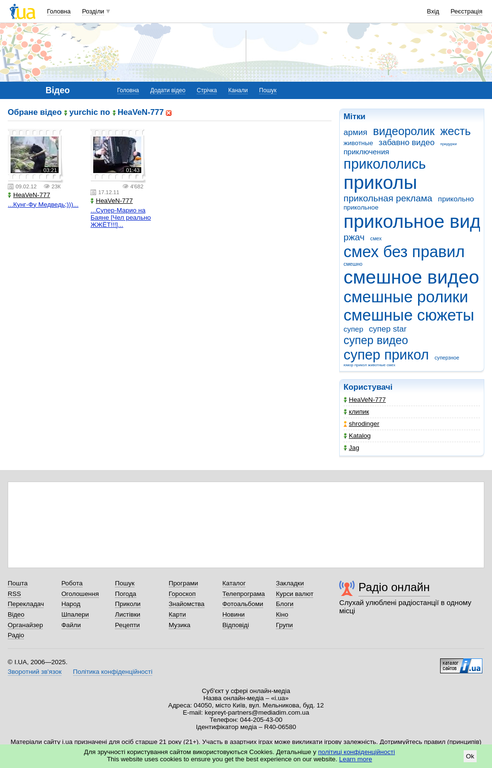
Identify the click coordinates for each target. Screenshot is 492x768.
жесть (455, 131)
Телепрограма (243, 593)
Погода (125, 593)
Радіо (16, 635)
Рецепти (127, 625)
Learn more (355, 759)
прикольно (456, 199)
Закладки (290, 583)
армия (355, 132)
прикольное (361, 207)
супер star (387, 329)
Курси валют (294, 593)
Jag (351, 447)
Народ (71, 603)
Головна (59, 11)
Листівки (127, 614)
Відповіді (235, 625)
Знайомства (187, 603)
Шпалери (75, 614)
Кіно (282, 614)
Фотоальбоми (242, 603)
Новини (233, 614)
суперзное (446, 357)
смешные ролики (406, 297)
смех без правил (404, 251)
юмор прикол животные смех (369, 365)
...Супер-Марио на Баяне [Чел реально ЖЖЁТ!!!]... (120, 217)
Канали (238, 90)
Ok (470, 756)
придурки (448, 144)
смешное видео (411, 277)
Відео (16, 614)
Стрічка (207, 90)
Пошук (267, 90)
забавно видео (406, 142)
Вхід (433, 11)
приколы (380, 182)
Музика (179, 625)
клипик (356, 411)
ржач (354, 237)
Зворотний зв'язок (35, 671)
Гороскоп (182, 593)
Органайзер (25, 625)
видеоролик (403, 131)
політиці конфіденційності (356, 752)
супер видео (376, 340)
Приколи (127, 603)
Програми (183, 583)
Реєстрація (466, 11)
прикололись (385, 164)
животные (358, 143)
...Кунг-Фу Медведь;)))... (43, 204)
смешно (353, 264)
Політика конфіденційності (112, 671)
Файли (71, 625)
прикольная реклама (388, 198)
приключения (366, 152)
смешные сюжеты (409, 315)
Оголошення (80, 593)
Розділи (93, 11)
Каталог (234, 583)
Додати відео (167, 90)
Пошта (17, 583)
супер (353, 329)
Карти (177, 614)
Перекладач (26, 603)
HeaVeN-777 (365, 399)
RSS (14, 593)
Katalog (357, 435)
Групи (284, 625)
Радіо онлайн (394, 587)
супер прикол (386, 354)
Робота (72, 583)
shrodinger (362, 423)
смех (376, 238)
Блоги (285, 603)
